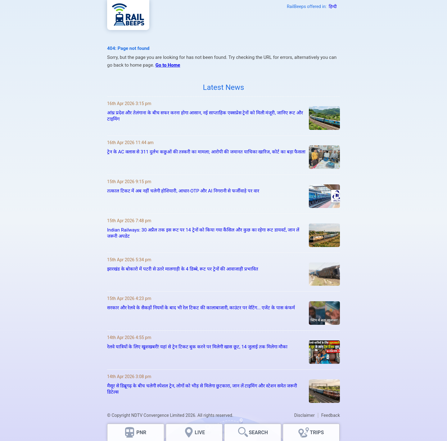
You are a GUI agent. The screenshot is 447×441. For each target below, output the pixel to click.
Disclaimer (304, 415)
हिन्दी (333, 6)
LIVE (200, 432)
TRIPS (317, 432)
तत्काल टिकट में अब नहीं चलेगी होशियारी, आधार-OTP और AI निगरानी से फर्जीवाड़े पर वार (183, 191)
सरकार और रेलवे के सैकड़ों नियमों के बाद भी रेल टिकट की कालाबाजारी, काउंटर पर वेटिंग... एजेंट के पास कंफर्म (201, 308)
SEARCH (258, 432)
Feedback (330, 415)
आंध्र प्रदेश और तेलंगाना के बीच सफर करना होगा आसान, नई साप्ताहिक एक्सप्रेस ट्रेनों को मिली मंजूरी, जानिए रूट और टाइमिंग (205, 116)
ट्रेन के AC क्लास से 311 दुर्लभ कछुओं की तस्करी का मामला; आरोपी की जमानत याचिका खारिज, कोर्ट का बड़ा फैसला (206, 152)
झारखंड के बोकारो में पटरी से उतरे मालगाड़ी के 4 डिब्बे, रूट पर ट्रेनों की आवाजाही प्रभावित (182, 269)
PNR (141, 432)
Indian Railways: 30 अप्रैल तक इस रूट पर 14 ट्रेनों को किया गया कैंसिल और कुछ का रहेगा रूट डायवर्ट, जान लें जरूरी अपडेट (203, 233)
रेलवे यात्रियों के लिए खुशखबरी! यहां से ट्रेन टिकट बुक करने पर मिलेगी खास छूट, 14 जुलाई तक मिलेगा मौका (197, 347)
